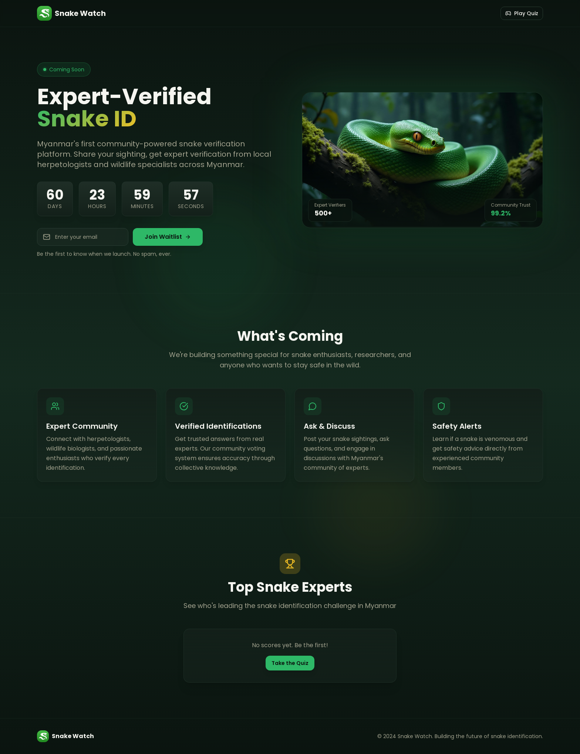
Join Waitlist (168, 236)
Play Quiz (521, 13)
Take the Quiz (290, 663)
